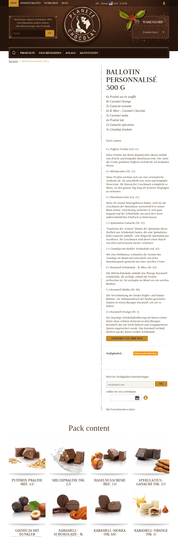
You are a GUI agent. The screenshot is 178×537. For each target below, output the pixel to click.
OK (50, 33)
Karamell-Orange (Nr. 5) (124, 311)
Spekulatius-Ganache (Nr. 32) (127, 222)
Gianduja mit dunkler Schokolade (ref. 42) (134, 248)
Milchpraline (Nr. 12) (122, 171)
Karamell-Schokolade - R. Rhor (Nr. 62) (133, 267)
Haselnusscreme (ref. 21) (124, 197)
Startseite (13, 61)
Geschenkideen (50, 53)
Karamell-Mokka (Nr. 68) (125, 289)
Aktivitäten (89, 53)
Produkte (27, 53)
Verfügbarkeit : (114, 353)
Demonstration (30, 3)
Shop (13, 3)
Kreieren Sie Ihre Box (155, 51)
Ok (161, 384)
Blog (65, 3)
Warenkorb (153, 22)
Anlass (70, 53)
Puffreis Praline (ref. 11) (124, 149)
